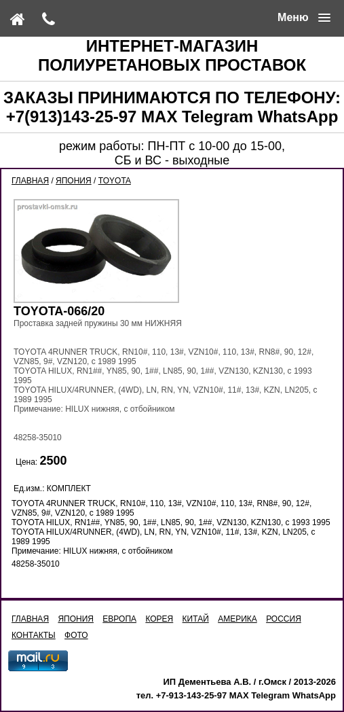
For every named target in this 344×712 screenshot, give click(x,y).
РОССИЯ (283, 619)
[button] (304, 18)
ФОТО (76, 635)
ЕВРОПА (119, 619)
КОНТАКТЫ (34, 635)
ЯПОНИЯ (74, 180)
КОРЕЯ (159, 619)
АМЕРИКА (237, 619)
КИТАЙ (196, 619)
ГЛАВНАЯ (30, 180)
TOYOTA (114, 180)
